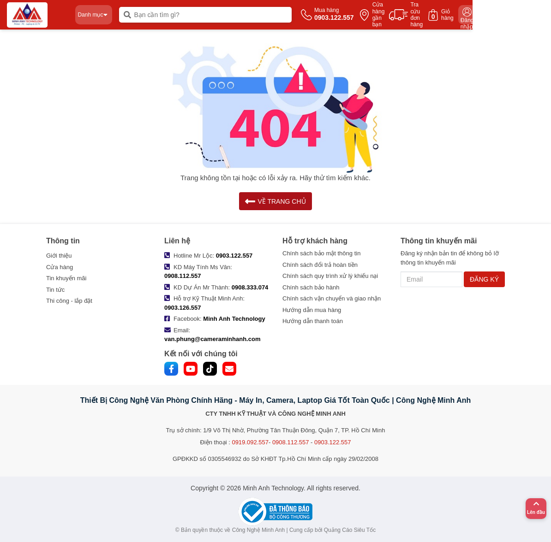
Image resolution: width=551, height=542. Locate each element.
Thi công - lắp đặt (69, 300)
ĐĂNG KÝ (484, 279)
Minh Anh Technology (234, 318)
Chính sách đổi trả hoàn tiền (320, 264)
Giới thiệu (59, 255)
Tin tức (55, 289)
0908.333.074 (250, 287)
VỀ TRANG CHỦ (275, 201)
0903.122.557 (234, 255)
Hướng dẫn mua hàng (311, 309)
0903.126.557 (182, 307)
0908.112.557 (182, 275)
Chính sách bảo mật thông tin (321, 253)
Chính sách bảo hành (310, 287)
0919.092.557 (250, 442)
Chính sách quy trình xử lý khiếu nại (330, 275)
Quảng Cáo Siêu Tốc (350, 530)
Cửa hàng (59, 267)
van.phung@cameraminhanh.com (212, 339)
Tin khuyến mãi (66, 278)
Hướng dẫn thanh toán (312, 321)
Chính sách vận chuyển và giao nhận (331, 298)
